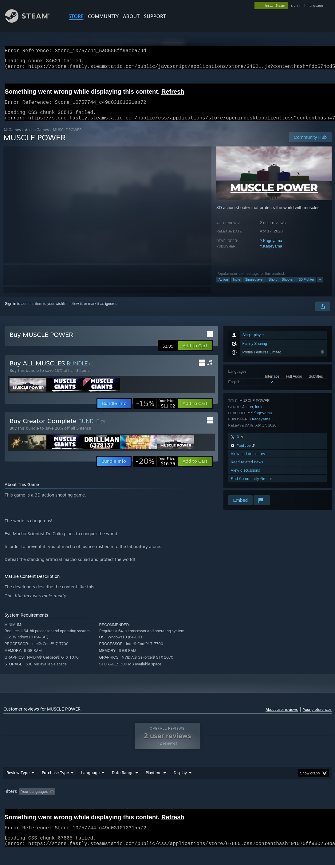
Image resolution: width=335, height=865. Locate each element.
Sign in (10, 311)
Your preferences (317, 717)
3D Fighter (306, 287)
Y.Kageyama (271, 248)
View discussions (245, 477)
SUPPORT (155, 16)
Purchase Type (55, 779)
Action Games (37, 137)
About (131, 16)
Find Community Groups (252, 486)
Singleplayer (254, 287)
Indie (236, 287)
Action (223, 287)
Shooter (288, 287)
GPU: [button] (291, 799)
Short (273, 287)
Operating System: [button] (239, 799)
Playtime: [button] (144, 799)
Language (90, 779)
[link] (155, 411)
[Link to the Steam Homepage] (32, 21)
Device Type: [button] (15, 807)
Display (180, 779)
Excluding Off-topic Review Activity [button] (96, 799)
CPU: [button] (271, 799)
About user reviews (282, 717)
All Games (12, 137)
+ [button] (320, 287)
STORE (76, 16)
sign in (296, 5)
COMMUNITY (103, 16)
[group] (167, 803)
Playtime (153, 779)
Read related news (247, 469)
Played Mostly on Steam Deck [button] (188, 799)
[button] (195, 353)
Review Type (18, 779)
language (316, 5)
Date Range (122, 779)
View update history (248, 461)
